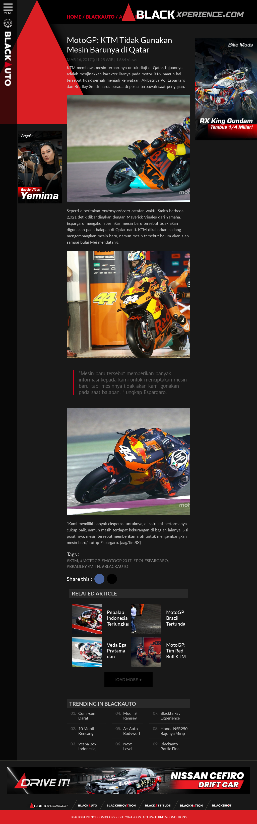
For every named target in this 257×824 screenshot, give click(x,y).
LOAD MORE (128, 679)
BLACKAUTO (100, 17)
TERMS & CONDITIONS (170, 817)
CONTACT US (143, 817)
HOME (74, 17)
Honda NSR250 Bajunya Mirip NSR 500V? (174, 733)
